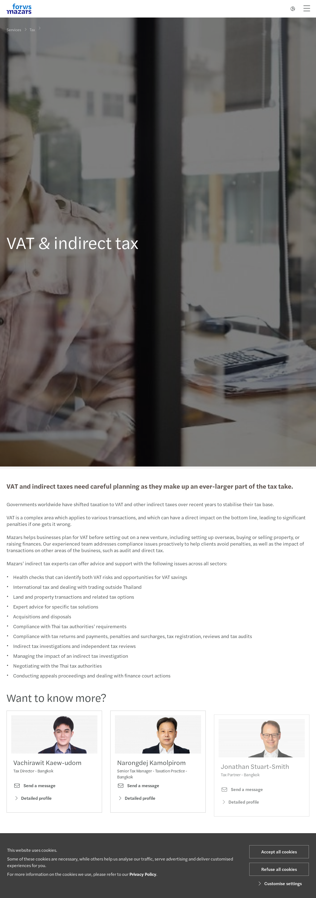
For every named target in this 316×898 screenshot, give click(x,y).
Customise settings (279, 883)
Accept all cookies (279, 851)
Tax (32, 26)
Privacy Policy (142, 874)
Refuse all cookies (279, 869)
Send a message (34, 787)
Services (14, 29)
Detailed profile (32, 799)
